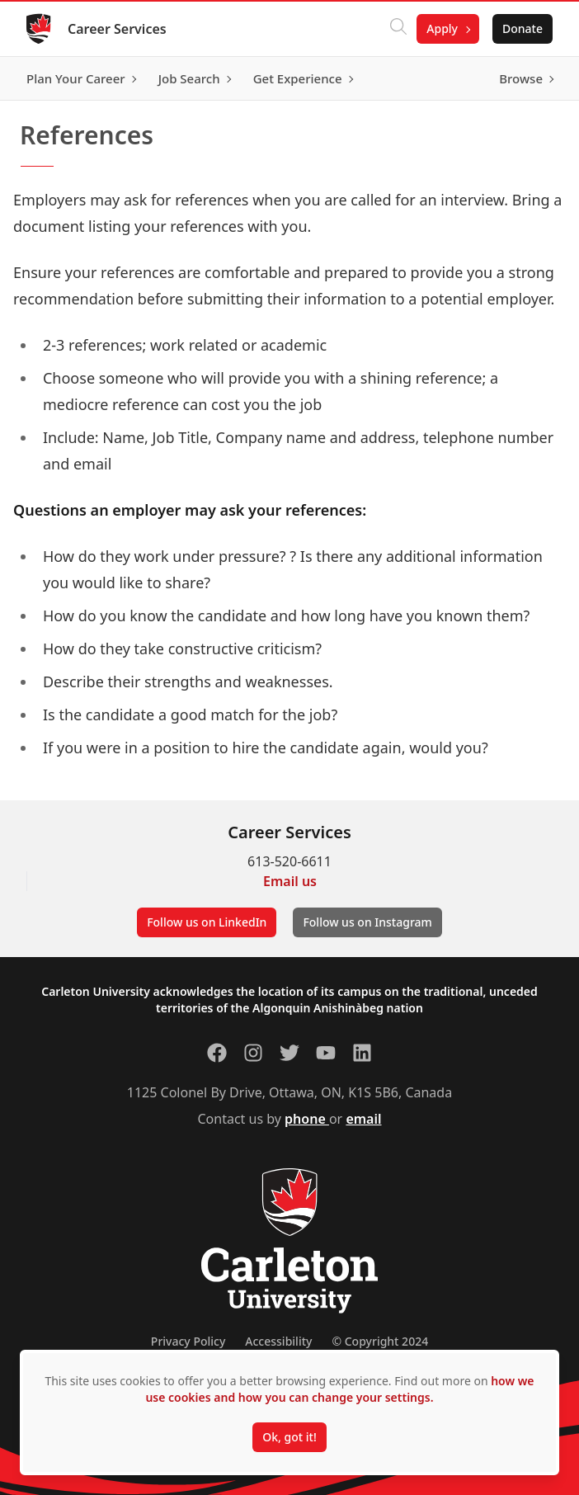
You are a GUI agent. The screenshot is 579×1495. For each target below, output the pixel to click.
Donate (522, 28)
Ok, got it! (289, 1437)
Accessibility (278, 1341)
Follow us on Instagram (367, 922)
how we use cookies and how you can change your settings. (339, 1389)
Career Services (117, 29)
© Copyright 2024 (380, 1341)
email (363, 1119)
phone (307, 1119)
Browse (521, 78)
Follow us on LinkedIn (206, 922)
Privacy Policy (188, 1341)
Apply (442, 28)
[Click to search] (398, 29)
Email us (290, 881)
